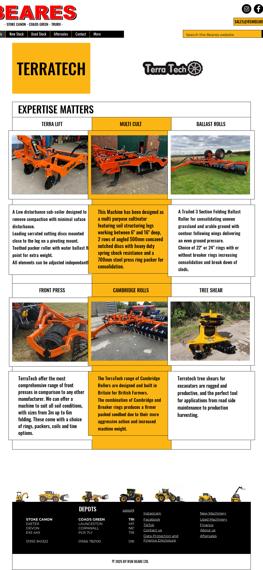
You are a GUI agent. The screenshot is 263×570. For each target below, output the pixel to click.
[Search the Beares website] (218, 34)
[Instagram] (246, 9)
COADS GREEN (91, 519)
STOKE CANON (39, 519)
